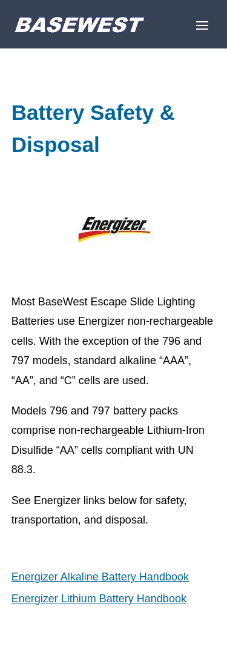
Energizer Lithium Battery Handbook (99, 599)
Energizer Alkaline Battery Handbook (100, 577)
